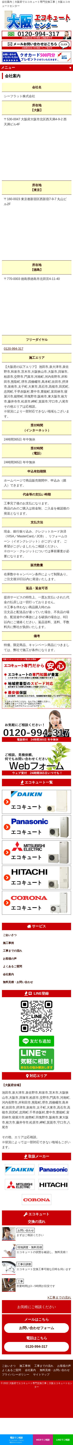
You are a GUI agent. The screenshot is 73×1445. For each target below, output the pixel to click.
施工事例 (8, 942)
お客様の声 (10, 958)
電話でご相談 (16, 1440)
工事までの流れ (12, 950)
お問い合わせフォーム (36, 1328)
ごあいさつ (10, 935)
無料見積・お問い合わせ (18, 982)
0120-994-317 (13, 348)
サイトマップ (41, 1374)
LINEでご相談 (63, 1440)
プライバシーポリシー (15, 1374)
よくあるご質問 (12, 966)
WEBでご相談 (43, 1440)
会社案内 (8, 974)
